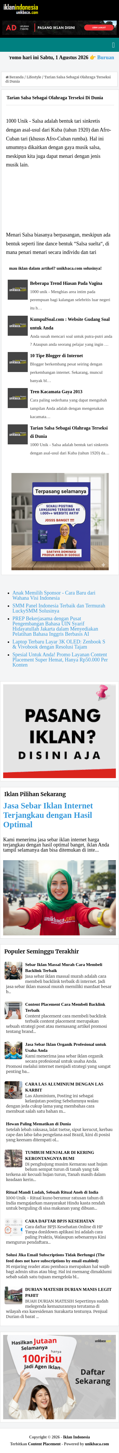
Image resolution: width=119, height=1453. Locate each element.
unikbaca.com (97, 1444)
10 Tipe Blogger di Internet (56, 355)
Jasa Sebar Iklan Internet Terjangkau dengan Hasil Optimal (48, 815)
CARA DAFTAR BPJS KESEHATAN (59, 1221)
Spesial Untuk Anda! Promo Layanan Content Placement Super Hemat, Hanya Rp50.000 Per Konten (60, 660)
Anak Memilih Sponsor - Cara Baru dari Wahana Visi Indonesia (54, 595)
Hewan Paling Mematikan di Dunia (38, 1124)
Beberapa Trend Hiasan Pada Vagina (66, 283)
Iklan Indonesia (76, 1437)
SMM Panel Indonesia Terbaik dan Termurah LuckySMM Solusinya (59, 608)
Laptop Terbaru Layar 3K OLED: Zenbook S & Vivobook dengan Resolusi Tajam (59, 644)
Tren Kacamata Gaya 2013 (56, 391)
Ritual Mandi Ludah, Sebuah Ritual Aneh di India (52, 1192)
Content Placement (44, 1444)
